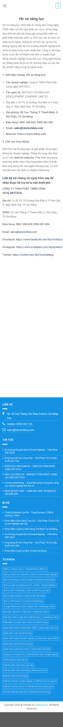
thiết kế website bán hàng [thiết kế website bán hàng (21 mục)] (15, 676)
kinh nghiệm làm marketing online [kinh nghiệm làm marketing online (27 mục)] (38, 606)
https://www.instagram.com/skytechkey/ (39, 247)
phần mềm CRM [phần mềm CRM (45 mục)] (10, 628)
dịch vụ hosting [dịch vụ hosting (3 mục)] (10, 579)
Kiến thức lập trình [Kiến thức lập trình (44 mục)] (11, 611)
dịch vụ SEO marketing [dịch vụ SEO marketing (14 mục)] (13, 590)
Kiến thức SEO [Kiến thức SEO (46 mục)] (10, 617)
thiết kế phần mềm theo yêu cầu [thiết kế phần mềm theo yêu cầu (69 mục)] (18, 665)
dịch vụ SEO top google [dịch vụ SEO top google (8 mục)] (38, 590)
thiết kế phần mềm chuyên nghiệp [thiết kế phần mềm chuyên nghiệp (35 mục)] (42, 654)
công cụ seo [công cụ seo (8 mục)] (17, 569)
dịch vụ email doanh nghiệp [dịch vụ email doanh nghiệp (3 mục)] (44, 574)
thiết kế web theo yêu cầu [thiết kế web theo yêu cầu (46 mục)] (15, 692)
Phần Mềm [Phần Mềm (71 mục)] (8, 622)
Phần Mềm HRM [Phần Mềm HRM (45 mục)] (28, 628)
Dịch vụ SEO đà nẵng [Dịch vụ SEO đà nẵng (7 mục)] (35, 596)
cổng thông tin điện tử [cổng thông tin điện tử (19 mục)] (36, 569)
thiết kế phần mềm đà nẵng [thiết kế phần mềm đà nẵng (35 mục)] (16, 670)
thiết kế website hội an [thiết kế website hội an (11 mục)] (13, 686)
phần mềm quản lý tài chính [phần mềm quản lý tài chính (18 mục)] (16, 649)
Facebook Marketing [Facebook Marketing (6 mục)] (33, 601)
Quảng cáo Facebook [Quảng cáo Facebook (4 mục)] (13, 654)
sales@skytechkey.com (28, 128)
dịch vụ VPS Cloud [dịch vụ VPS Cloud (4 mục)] (11, 601)
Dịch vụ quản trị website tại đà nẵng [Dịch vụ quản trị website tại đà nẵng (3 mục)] (37, 579)
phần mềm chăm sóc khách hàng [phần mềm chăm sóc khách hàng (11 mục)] (31, 622)
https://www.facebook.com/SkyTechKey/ (39, 239)
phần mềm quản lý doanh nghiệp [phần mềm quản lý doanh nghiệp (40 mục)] (18, 638)
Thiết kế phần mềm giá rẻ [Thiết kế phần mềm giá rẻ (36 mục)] (15, 659)
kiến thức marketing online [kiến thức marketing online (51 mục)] (35, 611)
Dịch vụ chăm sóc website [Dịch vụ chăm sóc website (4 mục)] (15, 574)
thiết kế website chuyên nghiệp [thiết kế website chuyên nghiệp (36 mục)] (17, 681)
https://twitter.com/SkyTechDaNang (33, 254)
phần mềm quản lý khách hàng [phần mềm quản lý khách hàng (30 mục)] (17, 644)
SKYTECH (16, 193)
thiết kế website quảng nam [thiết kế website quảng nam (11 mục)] (40, 686)
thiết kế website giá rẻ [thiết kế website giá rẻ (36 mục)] (46, 681)
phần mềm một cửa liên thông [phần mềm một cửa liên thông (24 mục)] (17, 633)
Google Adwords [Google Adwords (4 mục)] (11, 606)
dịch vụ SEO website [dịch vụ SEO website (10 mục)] (12, 596)
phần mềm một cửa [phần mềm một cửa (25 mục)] (48, 628)
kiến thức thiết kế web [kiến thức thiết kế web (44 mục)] (30, 617)
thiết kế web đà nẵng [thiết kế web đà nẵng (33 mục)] (40, 692)
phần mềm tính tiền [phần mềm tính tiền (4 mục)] (41, 649)
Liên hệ (7, 178)
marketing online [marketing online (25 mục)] (51, 617)
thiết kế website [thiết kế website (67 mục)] (39, 670)
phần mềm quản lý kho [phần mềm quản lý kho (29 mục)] (47, 638)
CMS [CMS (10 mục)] (5, 569)
